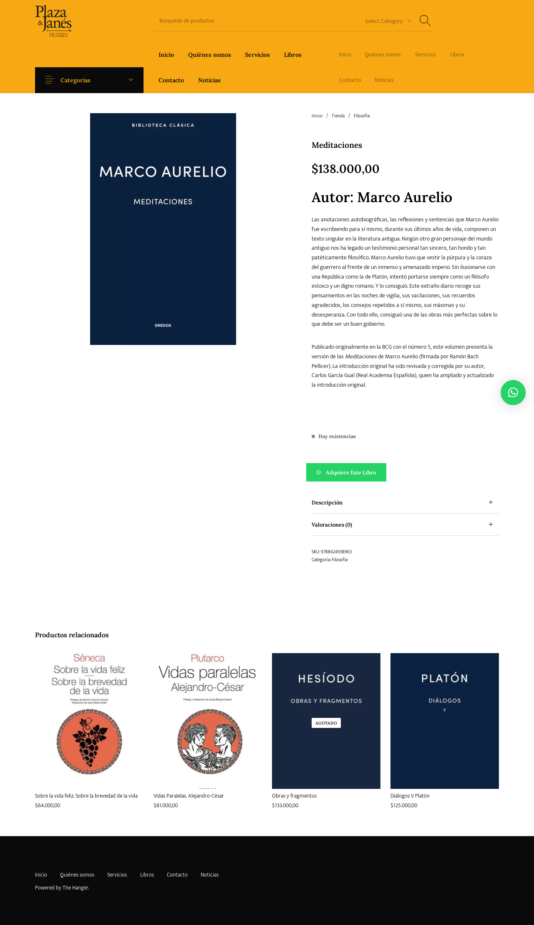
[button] (405, 472)
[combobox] (385, 20)
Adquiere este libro (351, 472)
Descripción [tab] (327, 502)
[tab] (405, 503)
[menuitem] (166, 54)
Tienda (338, 116)
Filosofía (362, 116)
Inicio (317, 116)
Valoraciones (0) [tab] (332, 524)
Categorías (80, 80)
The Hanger (75, 887)
